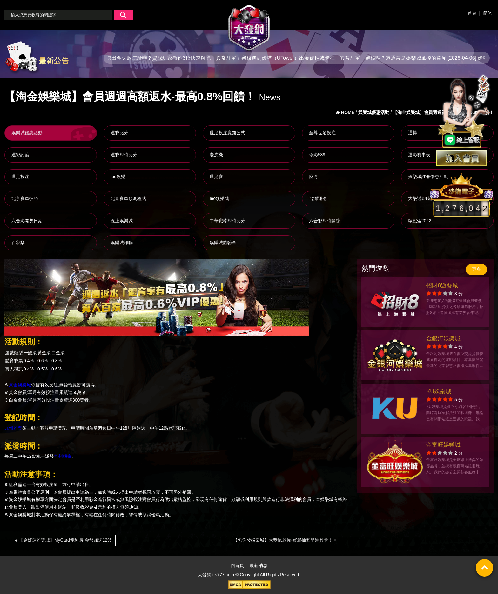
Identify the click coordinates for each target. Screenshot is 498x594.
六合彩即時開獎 (324, 220)
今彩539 (317, 154)
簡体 (487, 13)
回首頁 (237, 565)
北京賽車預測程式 (128, 198)
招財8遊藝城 (442, 285)
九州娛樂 (13, 428)
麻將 (313, 176)
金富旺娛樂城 (443, 445)
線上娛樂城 (122, 220)
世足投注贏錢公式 (227, 132)
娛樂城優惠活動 (27, 132)
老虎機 (216, 154)
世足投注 (20, 176)
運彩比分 (119, 132)
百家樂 (18, 242)
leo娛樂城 (219, 198)
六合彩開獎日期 (27, 220)
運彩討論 (20, 154)
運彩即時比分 (124, 154)
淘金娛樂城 (20, 384)
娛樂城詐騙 (122, 242)
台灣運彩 (318, 198)
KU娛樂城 (438, 391)
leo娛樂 (118, 176)
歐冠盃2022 (419, 220)
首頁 (472, 13)
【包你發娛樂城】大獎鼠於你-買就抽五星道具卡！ (284, 540)
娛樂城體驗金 (223, 242)
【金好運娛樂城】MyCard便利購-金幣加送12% (63, 540)
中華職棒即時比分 (227, 220)
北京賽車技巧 (24, 198)
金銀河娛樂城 (443, 338)
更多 (476, 269)
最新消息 (258, 565)
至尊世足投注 (322, 132)
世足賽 (216, 176)
